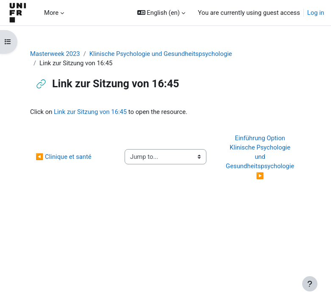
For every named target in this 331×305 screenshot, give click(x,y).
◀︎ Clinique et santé (64, 157)
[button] (161, 13)
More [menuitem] (51, 13)
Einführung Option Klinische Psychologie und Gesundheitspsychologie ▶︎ (261, 157)
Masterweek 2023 (55, 54)
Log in (315, 13)
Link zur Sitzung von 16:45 (90, 112)
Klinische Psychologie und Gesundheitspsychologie (160, 54)
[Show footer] (309, 283)
